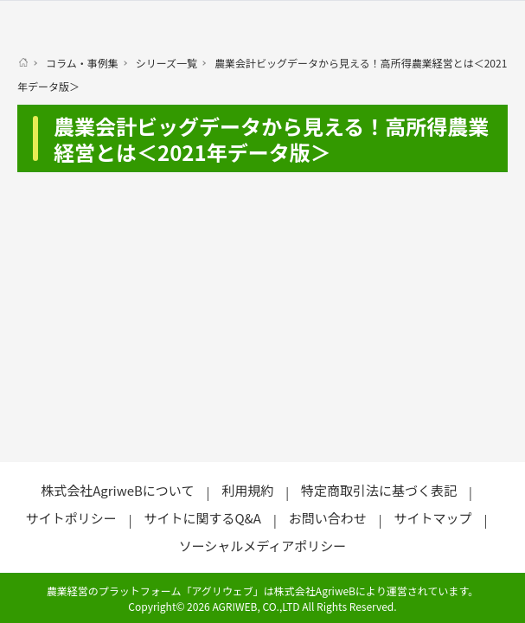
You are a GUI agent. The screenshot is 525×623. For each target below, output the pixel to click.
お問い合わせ (328, 518)
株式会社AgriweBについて (117, 490)
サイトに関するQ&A (202, 518)
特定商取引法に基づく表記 (379, 490)
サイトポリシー (71, 518)
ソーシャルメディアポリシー (263, 545)
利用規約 (247, 490)
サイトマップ (433, 518)
